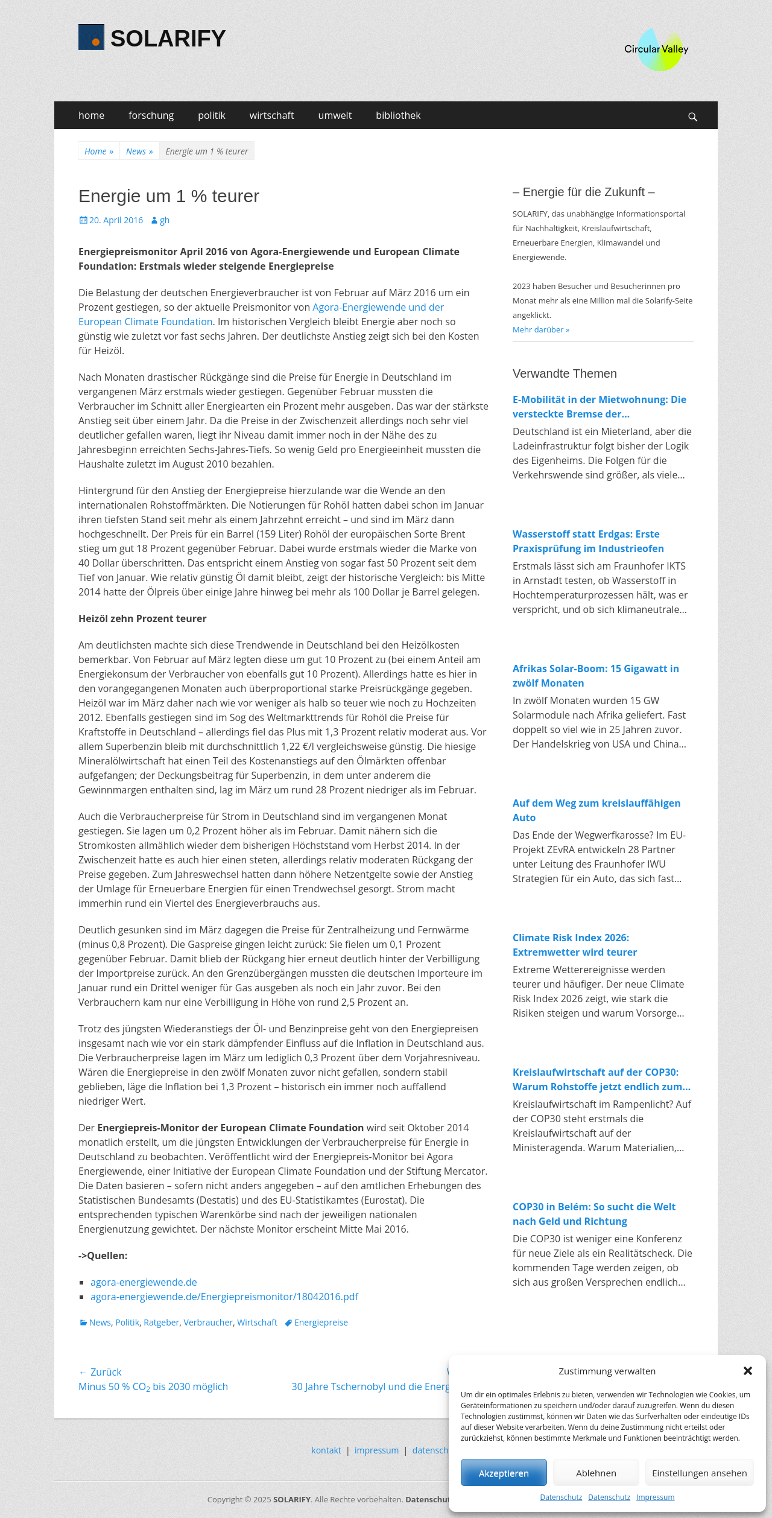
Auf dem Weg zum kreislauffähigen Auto (597, 810)
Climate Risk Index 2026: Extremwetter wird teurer (575, 945)
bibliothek (398, 115)
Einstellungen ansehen (699, 1473)
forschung (151, 115)
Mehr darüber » (541, 329)
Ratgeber (161, 1322)
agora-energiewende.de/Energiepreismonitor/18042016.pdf (224, 1296)
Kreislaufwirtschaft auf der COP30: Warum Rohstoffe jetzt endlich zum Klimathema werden (598, 1079)
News (139, 151)
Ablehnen (596, 1473)
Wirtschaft (257, 1322)
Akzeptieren (504, 1473)
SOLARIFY (168, 38)
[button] (748, 1371)
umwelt (335, 115)
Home (98, 151)
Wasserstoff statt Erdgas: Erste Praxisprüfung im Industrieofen (588, 541)
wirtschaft (272, 115)
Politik (127, 1322)
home (91, 115)
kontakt (326, 1450)
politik (212, 115)
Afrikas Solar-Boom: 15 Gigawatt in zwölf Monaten (596, 676)
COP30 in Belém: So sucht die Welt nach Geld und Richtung (594, 1214)
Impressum (655, 1497)
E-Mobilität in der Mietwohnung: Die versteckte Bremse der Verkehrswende (599, 407)
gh (164, 220)
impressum (377, 1450)
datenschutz (437, 1450)
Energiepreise (321, 1322)
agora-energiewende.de (143, 1282)
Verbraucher (208, 1322)
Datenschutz (561, 1497)
